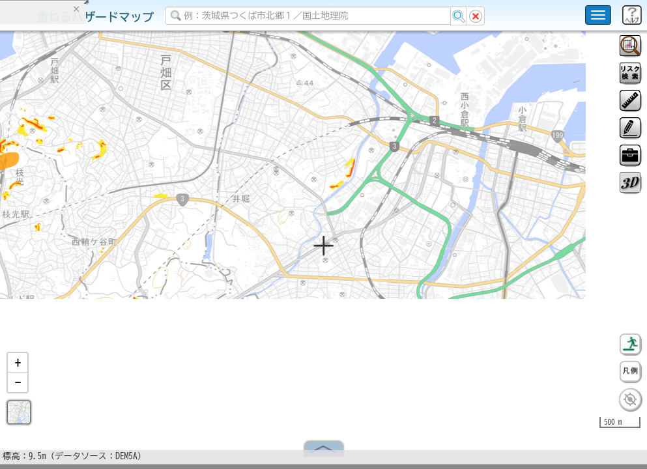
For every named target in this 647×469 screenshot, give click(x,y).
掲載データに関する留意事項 (71, 221)
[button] (17, 368)
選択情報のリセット (137, 257)
